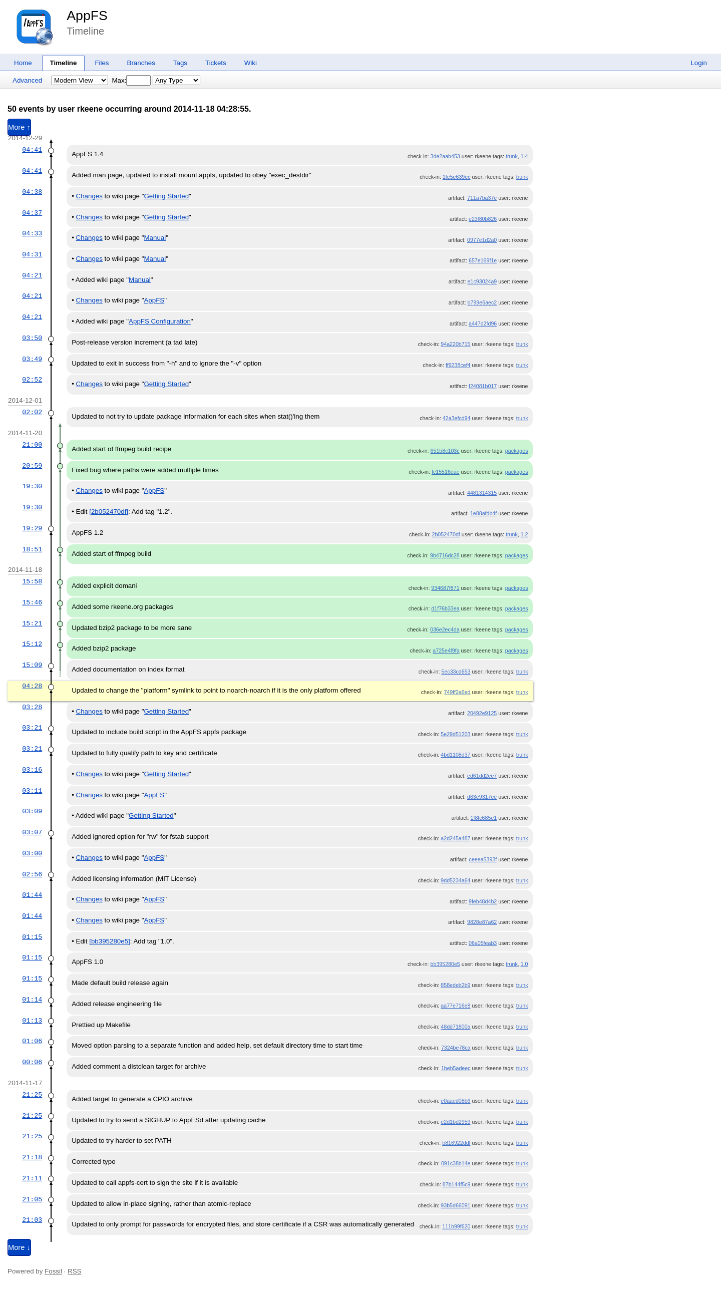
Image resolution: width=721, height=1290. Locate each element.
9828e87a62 (482, 922)
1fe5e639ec (457, 177)
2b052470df (446, 534)
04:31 (32, 254)
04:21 (32, 275)
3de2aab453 (445, 156)
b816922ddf (456, 1143)
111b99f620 (456, 1226)
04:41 (32, 149)
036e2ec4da (445, 629)
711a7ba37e (482, 198)
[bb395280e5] (109, 941)
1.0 (524, 964)
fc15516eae (446, 472)
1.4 (524, 156)
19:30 (32, 486)
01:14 (32, 999)
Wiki (250, 63)
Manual (155, 237)
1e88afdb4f (483, 513)
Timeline (63, 63)
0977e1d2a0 (482, 240)
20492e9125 (482, 713)
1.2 (524, 534)
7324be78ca (456, 1048)
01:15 (32, 936)
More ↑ (19, 127)
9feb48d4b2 (483, 901)
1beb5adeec (456, 1068)
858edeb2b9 (455, 985)
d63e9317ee (482, 797)
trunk (512, 156)
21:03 (32, 1219)
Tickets (215, 63)
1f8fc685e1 (484, 818)
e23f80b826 (483, 219)
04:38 (32, 191)
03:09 (32, 811)
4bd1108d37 (455, 755)
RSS (74, 1271)
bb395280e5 (445, 964)
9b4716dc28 (445, 555)
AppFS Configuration (160, 321)
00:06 (32, 1062)
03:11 (32, 790)
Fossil (53, 1271)
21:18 (32, 1157)
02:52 (32, 379)
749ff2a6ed (457, 692)
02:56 (32, 874)
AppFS (87, 15)
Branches (141, 63)
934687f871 (445, 588)
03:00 (32, 853)
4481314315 (482, 493)
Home (23, 63)
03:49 (32, 359)
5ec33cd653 (455, 672)
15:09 (32, 665)
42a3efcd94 (457, 418)
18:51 (32, 549)
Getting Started (166, 196)
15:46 (32, 602)
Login (698, 63)
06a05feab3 (483, 943)
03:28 (32, 707)
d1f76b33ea (445, 608)
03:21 (32, 727)
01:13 (32, 1020)
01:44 (32, 894)
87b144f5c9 (457, 1184)
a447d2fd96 (483, 323)
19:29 (32, 528)
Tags (180, 63)
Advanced (27, 80)
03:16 (32, 769)
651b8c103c (445, 451)
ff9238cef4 (458, 365)
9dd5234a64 (455, 880)
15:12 (32, 644)
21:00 (32, 444)
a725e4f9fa (446, 651)
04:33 (32, 233)
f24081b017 (483, 386)
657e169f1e (483, 260)
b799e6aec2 (482, 302)
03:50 (32, 338)
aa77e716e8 (455, 1006)
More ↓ (19, 1247)
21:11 (32, 1178)
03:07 (32, 832)
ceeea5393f (483, 859)
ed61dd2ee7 (482, 776)
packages (516, 451)
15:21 (32, 623)
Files (102, 63)
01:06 (32, 1041)
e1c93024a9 (482, 281)
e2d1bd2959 (455, 1122)
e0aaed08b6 (455, 1101)
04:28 (32, 686)
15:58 (32, 581)
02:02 (32, 412)
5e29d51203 (455, 734)
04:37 (32, 212)
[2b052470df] (108, 511)
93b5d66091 (455, 1205)
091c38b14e (456, 1163)
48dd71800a (455, 1027)
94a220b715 (455, 344)
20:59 (32, 465)
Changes (89, 196)
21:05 (32, 1199)
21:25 (32, 1094)
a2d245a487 (455, 838)
